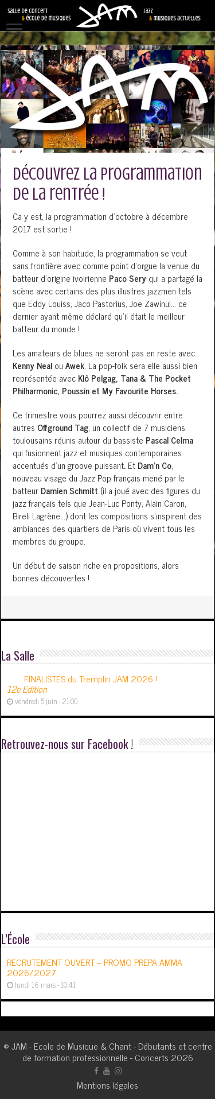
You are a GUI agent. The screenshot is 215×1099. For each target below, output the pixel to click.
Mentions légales (107, 1084)
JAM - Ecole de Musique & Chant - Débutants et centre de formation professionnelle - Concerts (111, 1051)
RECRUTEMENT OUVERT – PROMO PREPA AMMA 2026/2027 (94, 967)
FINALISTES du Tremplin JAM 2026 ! (82, 683)
